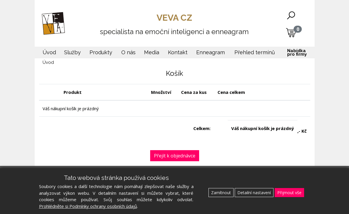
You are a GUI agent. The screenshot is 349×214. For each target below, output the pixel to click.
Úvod (48, 62)
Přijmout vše (289, 192)
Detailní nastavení (254, 192)
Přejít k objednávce (174, 155)
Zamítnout (221, 192)
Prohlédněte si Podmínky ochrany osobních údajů (88, 206)
